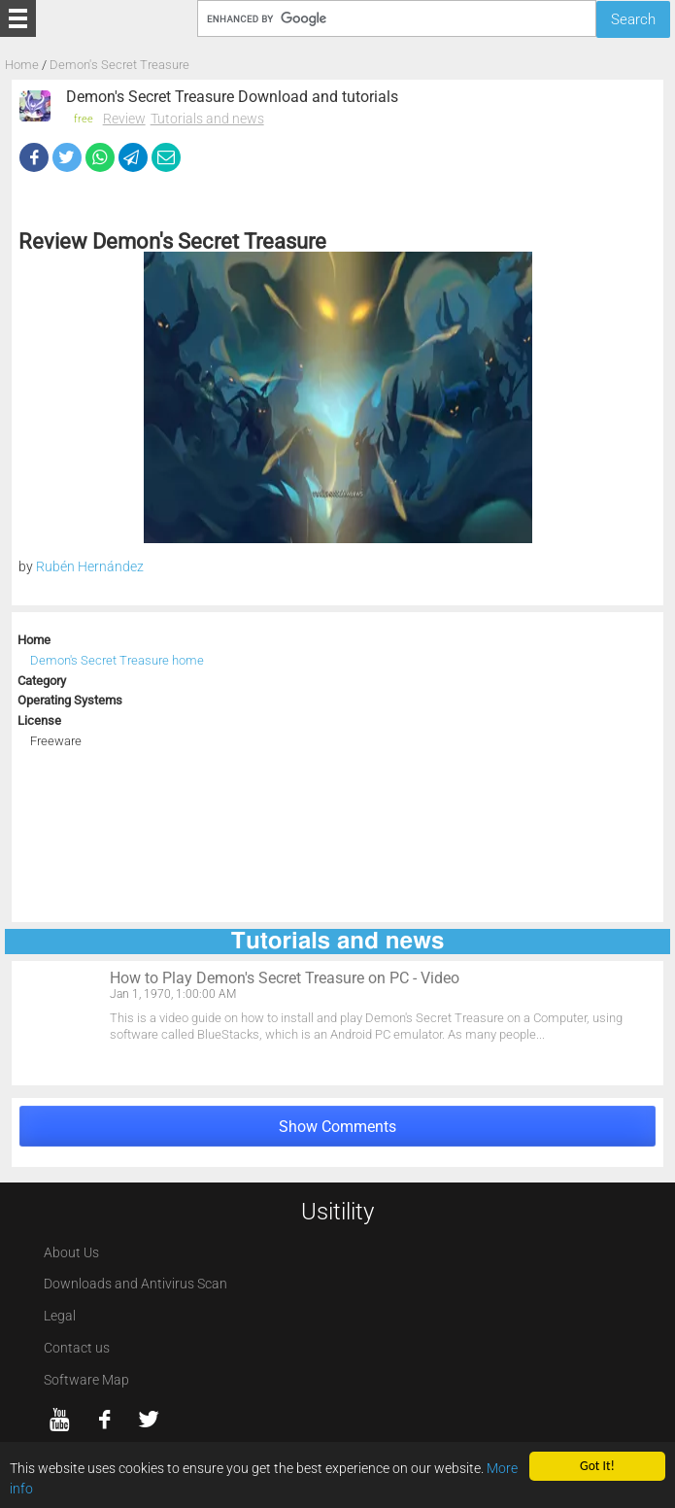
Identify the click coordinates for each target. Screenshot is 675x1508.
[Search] (396, 18)
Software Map (86, 1380)
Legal (60, 1316)
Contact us (77, 1348)
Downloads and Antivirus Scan (135, 1284)
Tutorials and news (207, 118)
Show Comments (337, 1126)
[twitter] (148, 1419)
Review (124, 118)
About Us (71, 1253)
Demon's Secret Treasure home (117, 660)
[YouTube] (60, 1419)
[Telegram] (133, 157)
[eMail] (166, 157)
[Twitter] (67, 157)
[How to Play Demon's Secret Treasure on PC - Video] (337, 1023)
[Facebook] (34, 157)
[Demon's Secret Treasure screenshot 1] (338, 397)
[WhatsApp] (100, 157)
